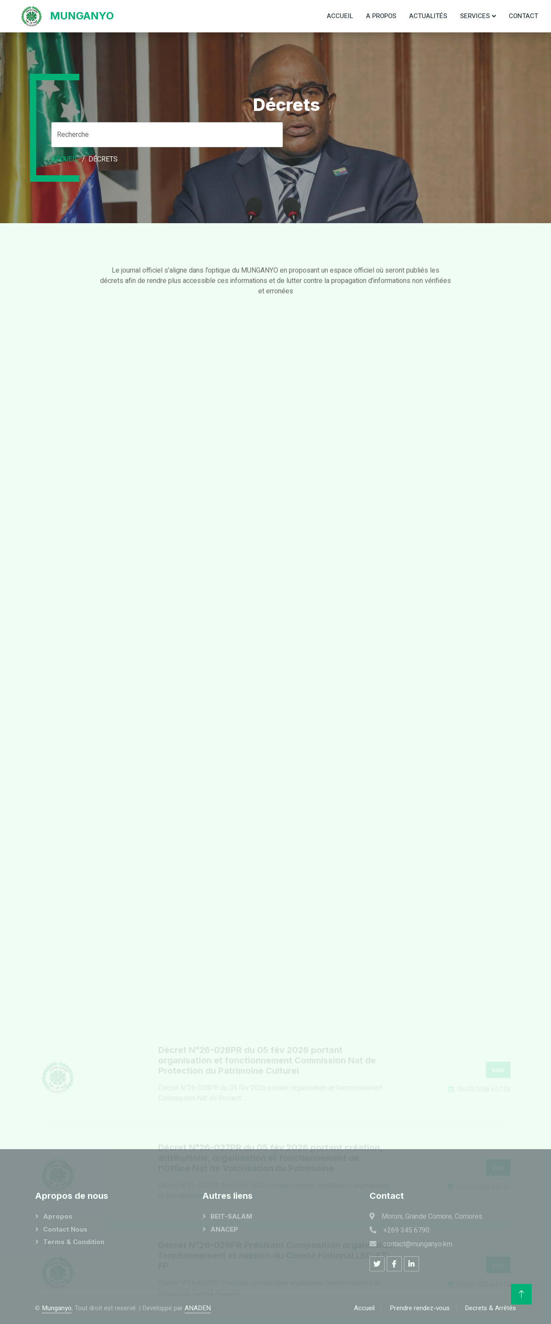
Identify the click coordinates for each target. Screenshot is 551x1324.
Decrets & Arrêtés (490, 1308)
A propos (381, 16)
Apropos (57, 1216)
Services (475, 16)
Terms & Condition (73, 1242)
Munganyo (57, 1308)
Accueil (340, 16)
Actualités (428, 16)
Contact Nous (65, 1229)
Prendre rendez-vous (420, 1308)
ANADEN (198, 1308)
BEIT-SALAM (231, 1216)
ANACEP (224, 1229)
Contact (523, 16)
